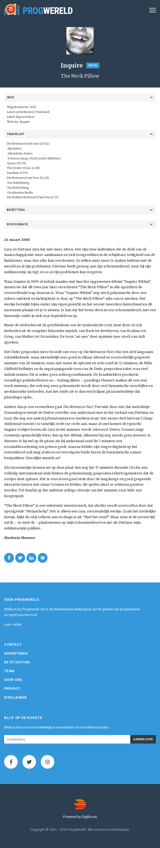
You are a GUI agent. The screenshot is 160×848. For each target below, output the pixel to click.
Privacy (12, 688)
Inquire (25, 122)
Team (9, 671)
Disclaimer (15, 698)
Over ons (13, 680)
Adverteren (16, 653)
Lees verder (13, 624)
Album (92, 65)
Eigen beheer (25, 117)
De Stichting (17, 662)
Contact (13, 644)
